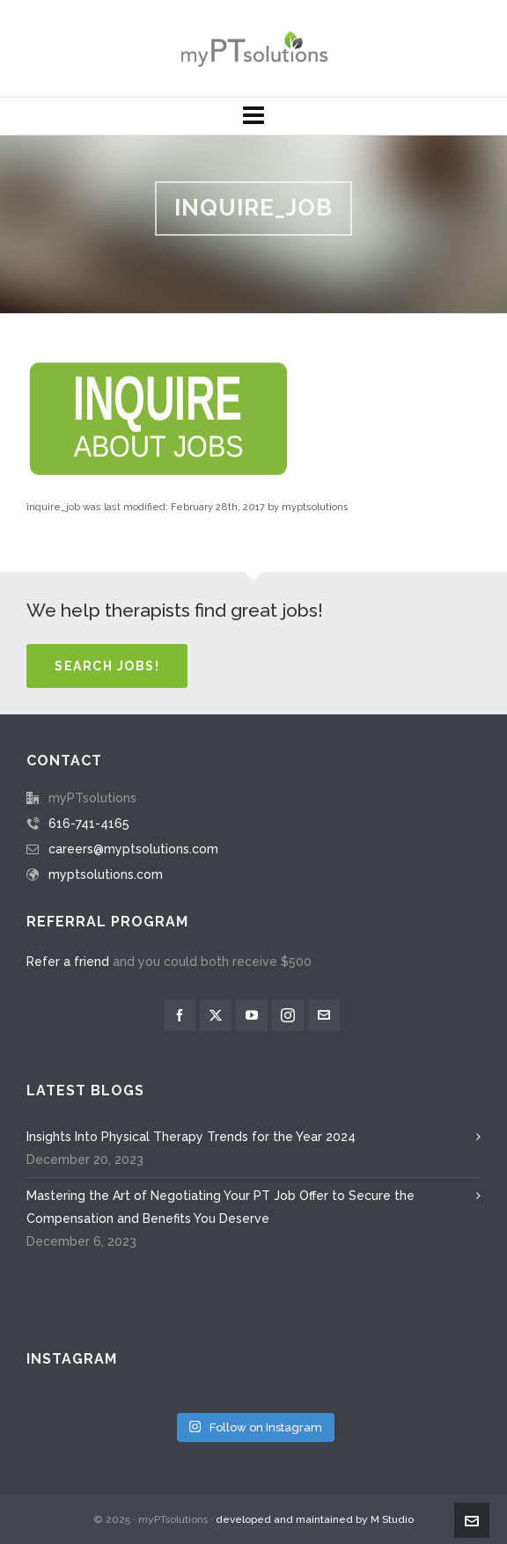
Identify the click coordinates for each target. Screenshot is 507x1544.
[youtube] (252, 1015)
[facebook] (179, 1015)
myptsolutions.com (105, 874)
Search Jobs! (107, 666)
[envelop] (324, 1015)
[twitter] (215, 1015)
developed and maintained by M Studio (315, 1519)
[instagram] (288, 1015)
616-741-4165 (88, 823)
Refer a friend (67, 962)
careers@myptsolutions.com (133, 849)
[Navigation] (253, 116)
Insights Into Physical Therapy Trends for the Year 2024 (191, 1137)
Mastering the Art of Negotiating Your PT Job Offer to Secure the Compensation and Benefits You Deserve (220, 1207)
